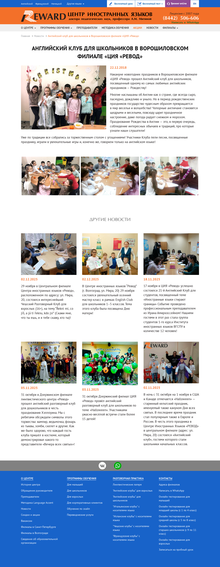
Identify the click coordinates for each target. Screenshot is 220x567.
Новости (152, 28)
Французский (42, 3)
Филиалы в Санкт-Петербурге (38, 527)
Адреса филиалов (169, 484)
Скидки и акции (30, 514)
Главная (25, 36)
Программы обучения (56, 28)
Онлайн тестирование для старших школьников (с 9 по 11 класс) (177, 529)
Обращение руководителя (36, 490)
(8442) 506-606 (181, 18)
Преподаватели (86, 28)
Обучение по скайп (78, 508)
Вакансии (26, 521)
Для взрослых (75, 496)
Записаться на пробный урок (176, 549)
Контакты (165, 478)
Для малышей (75, 484)
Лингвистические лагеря (127, 484)
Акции (137, 28)
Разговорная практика (128, 478)
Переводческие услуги (80, 514)
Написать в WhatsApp (185, 22)
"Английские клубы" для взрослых (132, 490)
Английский (27, 3)
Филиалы (170, 28)
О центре (28, 28)
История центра (30, 484)
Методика (115, 28)
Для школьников (77, 490)
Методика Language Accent (37, 502)
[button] (75, 3)
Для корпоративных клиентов (84, 502)
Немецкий (56, 3)
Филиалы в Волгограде (34, 533)
